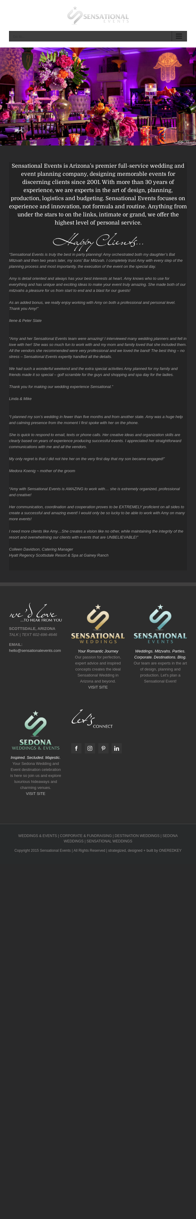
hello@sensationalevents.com (35, 650)
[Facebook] (76, 748)
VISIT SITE (98, 687)
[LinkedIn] (117, 748)
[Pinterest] (103, 748)
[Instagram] (90, 748)
